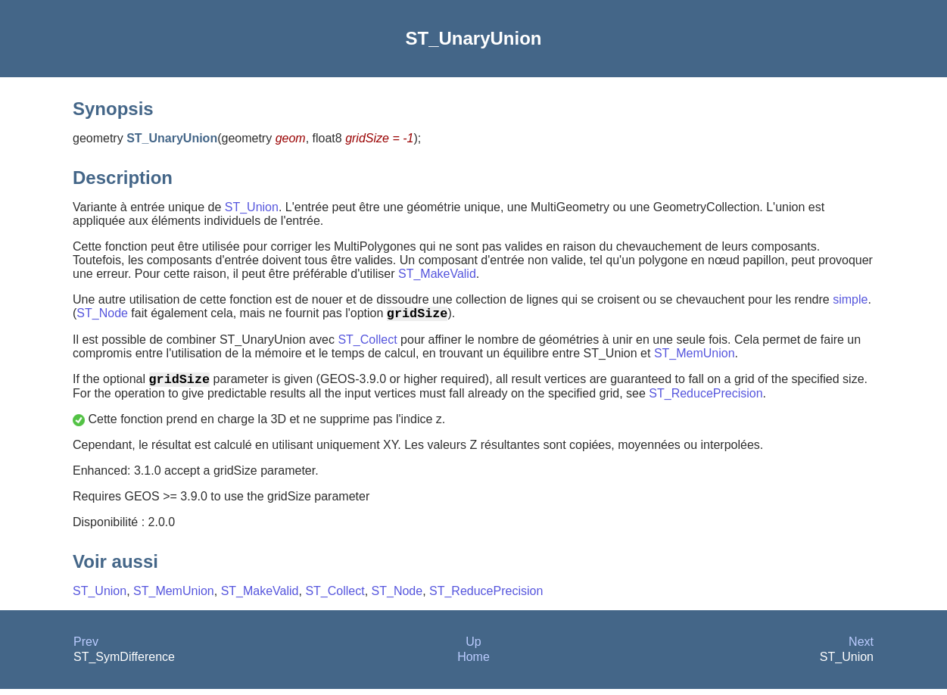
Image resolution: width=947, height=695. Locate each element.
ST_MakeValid (437, 273)
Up (473, 647)
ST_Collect (367, 342)
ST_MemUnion (694, 356)
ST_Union (252, 207)
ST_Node (102, 316)
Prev (85, 647)
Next (861, 647)
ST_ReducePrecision (705, 399)
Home (473, 662)
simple (850, 299)
